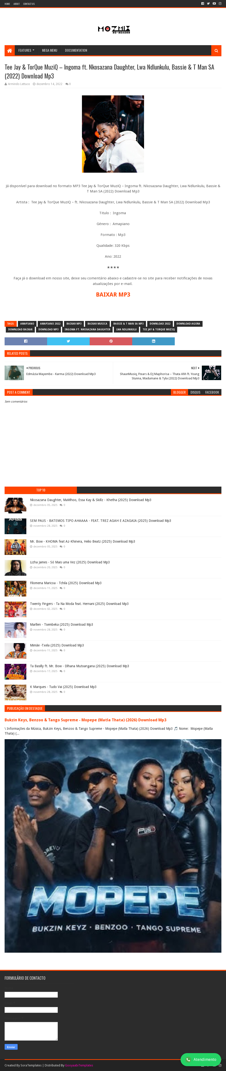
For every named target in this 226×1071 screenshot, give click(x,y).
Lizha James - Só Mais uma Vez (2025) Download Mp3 (70, 562)
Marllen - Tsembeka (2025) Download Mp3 (61, 624)
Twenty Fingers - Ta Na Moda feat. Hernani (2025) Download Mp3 (79, 604)
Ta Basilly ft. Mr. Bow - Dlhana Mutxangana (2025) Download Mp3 (79, 666)
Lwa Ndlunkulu (126, 329)
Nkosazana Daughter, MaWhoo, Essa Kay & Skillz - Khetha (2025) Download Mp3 (91, 500)
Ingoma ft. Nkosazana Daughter (87, 329)
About (17, 4)
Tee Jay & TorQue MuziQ (159, 329)
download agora (188, 323)
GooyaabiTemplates (79, 1065)
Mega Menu (49, 50)
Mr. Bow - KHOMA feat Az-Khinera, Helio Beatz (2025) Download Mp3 (82, 541)
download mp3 (48, 329)
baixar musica (97, 323)
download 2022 (160, 323)
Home (7, 4)
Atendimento (200, 1060)
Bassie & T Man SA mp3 (128, 323)
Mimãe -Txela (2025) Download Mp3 (57, 645)
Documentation (76, 50)
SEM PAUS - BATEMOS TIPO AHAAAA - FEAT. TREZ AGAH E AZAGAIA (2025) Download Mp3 (100, 521)
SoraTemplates (31, 1065)
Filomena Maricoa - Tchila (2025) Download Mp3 (66, 583)
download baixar (20, 329)
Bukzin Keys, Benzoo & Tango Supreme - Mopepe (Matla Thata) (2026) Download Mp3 (85, 720)
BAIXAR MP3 (113, 294)
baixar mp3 (73, 323)
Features (24, 50)
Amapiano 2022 (50, 323)
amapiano (27, 323)
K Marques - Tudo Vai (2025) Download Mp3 (63, 687)
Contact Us (29, 4)
